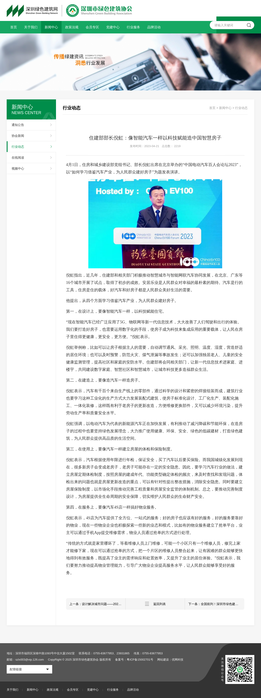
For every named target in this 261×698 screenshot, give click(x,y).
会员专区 (92, 27)
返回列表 (155, 603)
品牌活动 (154, 27)
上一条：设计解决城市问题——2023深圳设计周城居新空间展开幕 (97, 604)
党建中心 (113, 27)
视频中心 (18, 168)
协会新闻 (18, 136)
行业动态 (18, 146)
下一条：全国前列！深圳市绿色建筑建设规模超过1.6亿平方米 (216, 604)
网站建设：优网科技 (170, 659)
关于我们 (30, 27)
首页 (13, 27)
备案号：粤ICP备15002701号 (134, 659)
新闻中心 (51, 27)
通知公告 (18, 125)
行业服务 (133, 27)
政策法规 (72, 27)
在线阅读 (18, 157)
